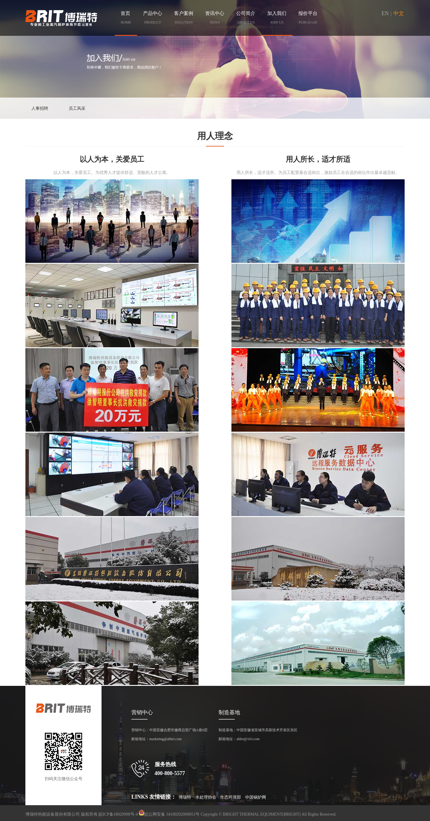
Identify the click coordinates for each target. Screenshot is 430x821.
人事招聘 (39, 108)
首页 (126, 19)
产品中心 (152, 19)
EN (385, 13)
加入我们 (276, 19)
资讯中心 (214, 19)
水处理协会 (205, 797)
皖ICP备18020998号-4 (118, 814)
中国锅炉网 (255, 797)
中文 (398, 13)
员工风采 (77, 108)
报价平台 (307, 19)
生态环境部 (230, 797)
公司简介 (245, 19)
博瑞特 (185, 797)
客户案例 (183, 19)
